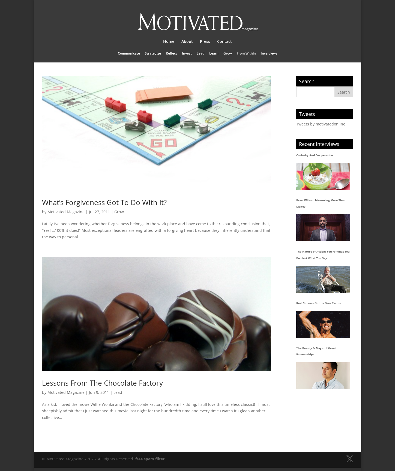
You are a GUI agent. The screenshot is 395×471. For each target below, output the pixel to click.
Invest (187, 54)
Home (168, 42)
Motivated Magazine (66, 211)
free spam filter (149, 458)
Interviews (269, 54)
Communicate (129, 54)
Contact (224, 42)
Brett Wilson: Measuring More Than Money (321, 203)
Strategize (153, 54)
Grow (227, 54)
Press (205, 42)
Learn (214, 54)
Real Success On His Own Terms (318, 303)
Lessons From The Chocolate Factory (102, 383)
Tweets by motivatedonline (320, 124)
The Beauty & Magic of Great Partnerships (316, 351)
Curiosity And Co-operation (314, 155)
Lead (200, 54)
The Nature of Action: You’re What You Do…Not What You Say (323, 255)
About (187, 42)
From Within (246, 54)
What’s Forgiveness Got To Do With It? (104, 202)
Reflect (171, 54)
